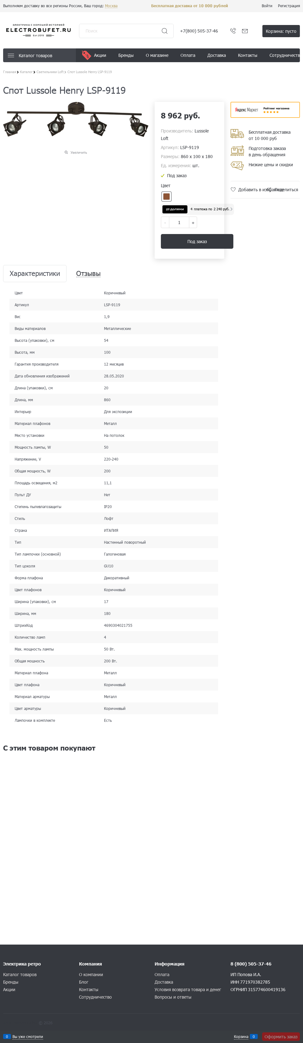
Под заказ (197, 241)
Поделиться (286, 189)
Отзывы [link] (88, 273)
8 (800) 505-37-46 (251, 963)
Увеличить (79, 152)
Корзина (241, 1036)
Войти (267, 5)
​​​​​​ (265, 116)
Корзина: (281, 31)
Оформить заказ (281, 1036)
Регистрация (289, 5)
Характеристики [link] (35, 273)
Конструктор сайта (20, 1022)
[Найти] (164, 31)
